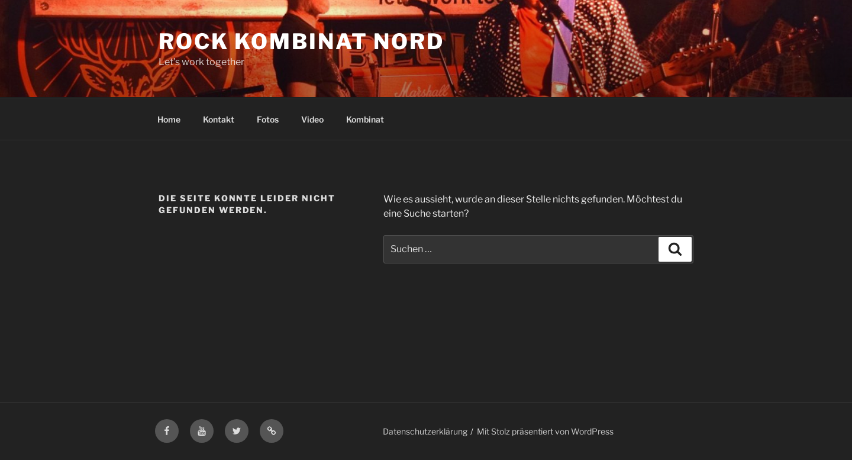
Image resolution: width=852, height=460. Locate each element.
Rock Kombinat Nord (301, 41)
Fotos (268, 119)
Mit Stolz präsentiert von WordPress (545, 431)
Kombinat (365, 119)
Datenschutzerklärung (425, 431)
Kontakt (218, 119)
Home (168, 119)
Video (312, 119)
